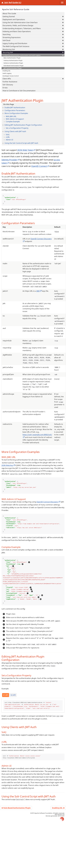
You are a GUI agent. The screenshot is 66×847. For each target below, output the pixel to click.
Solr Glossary (8, 85)
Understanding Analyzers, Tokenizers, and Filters (33, 28)
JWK (38, 291)
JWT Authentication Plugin (13, 68)
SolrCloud (33, 40)
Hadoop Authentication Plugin (13, 60)
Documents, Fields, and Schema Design (33, 25)
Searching (33, 34)
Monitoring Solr (33, 49)
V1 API (5, 695)
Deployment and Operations (33, 19)
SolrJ (7, 134)
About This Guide (9, 13)
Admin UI (9, 140)
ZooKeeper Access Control (11, 76)
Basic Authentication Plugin (12, 58)
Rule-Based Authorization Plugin (13, 65)
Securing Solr (33, 52)
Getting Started (33, 16)
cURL (8, 137)
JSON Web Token (25, 150)
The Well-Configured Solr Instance (33, 46)
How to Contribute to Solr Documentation (19, 90)
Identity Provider (9, 159)
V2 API (13, 695)
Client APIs (33, 79)
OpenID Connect (39, 166)
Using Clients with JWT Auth (15, 131)
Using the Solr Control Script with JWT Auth (21, 143)
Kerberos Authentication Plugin (13, 63)
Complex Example (13, 121)
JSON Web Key (7, 465)
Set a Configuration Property (17, 128)
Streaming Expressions (33, 37)
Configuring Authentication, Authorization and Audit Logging (33, 55)
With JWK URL (11, 116)
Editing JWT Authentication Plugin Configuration (23, 125)
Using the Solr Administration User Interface (33, 22)
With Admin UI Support (15, 119)
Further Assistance (10, 82)
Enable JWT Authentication (15, 107)
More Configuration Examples (16, 113)
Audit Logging (7, 73)
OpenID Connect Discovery (47, 502)
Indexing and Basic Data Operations (33, 31)
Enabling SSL (6, 71)
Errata (5, 87)
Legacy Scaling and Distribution (33, 43)
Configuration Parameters (15, 110)
